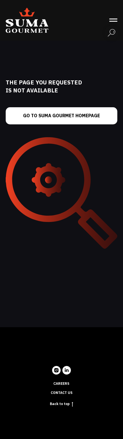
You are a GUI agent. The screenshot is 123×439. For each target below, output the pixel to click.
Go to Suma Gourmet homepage (61, 115)
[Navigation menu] (113, 20)
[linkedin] (66, 370)
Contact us (62, 392)
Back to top (61, 404)
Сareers (62, 383)
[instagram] (56, 370)
